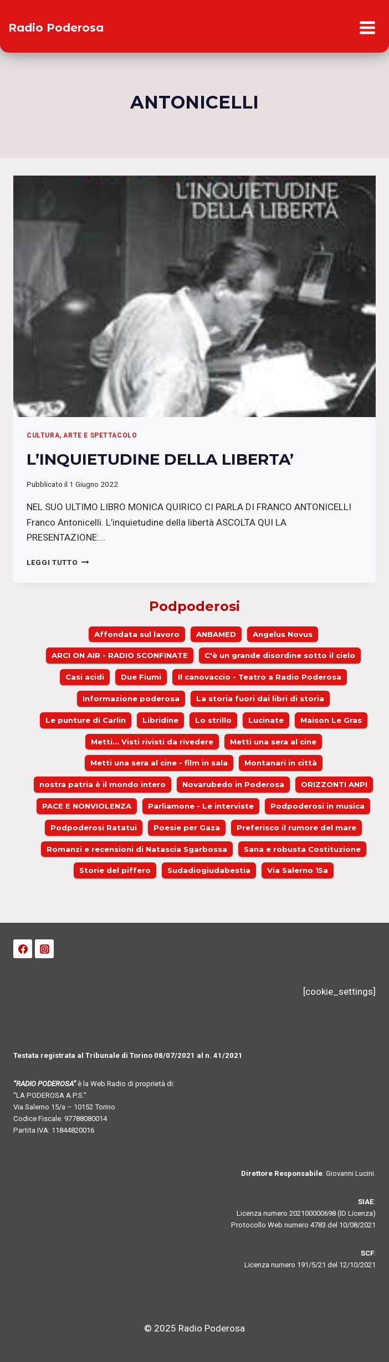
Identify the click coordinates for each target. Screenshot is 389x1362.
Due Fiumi (141, 676)
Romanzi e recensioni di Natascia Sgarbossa (137, 849)
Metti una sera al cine (273, 741)
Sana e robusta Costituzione (302, 849)
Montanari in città (280, 762)
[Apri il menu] (367, 28)
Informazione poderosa (131, 698)
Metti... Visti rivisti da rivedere (152, 741)
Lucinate (266, 720)
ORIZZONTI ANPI (334, 784)
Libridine (160, 720)
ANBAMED (216, 634)
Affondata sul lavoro (137, 634)
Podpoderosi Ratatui (93, 827)
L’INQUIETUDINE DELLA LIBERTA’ (160, 459)
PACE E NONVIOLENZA (86, 805)
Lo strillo (213, 720)
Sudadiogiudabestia (208, 870)
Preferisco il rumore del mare (296, 827)
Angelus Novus (283, 634)
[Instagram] (44, 948)
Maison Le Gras (331, 720)
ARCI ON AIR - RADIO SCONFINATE (120, 655)
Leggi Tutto (58, 562)
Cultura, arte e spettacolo (82, 435)
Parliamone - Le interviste (201, 805)
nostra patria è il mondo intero (102, 784)
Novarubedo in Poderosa (233, 784)
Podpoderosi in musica (317, 805)
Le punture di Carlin (85, 720)
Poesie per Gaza (186, 827)
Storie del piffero (115, 870)
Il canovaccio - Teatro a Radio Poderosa (259, 676)
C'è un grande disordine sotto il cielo (279, 655)
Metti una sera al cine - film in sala (159, 762)
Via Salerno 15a (297, 870)
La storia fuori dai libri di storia (260, 698)
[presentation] (194, 296)
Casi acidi (84, 676)
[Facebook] (22, 948)
